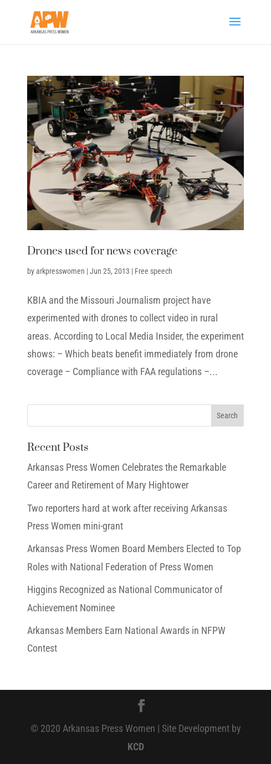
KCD (135, 746)
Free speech (153, 271)
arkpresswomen (60, 271)
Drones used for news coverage (102, 251)
